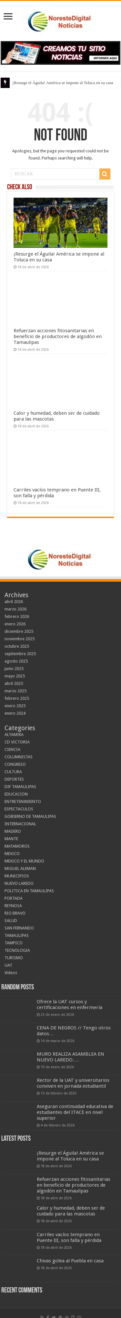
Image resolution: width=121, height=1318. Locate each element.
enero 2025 (15, 705)
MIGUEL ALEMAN (20, 868)
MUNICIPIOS (17, 875)
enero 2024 (15, 713)
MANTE (11, 838)
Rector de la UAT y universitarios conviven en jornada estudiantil (73, 1083)
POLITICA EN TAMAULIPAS (29, 890)
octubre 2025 (17, 646)
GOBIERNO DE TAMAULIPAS (30, 816)
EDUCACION (16, 794)
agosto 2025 (16, 661)
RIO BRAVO (15, 913)
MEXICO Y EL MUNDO (24, 861)
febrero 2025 (17, 698)
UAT (8, 965)
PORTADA (14, 898)
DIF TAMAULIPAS (20, 786)
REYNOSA (13, 905)
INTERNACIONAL (20, 823)
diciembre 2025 (19, 631)
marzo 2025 (15, 690)
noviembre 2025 (20, 638)
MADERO (13, 831)
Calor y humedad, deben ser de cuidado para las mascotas (71, 1211)
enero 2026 (15, 623)
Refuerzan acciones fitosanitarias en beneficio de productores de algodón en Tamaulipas (58, 336)
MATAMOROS (17, 846)
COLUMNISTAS (19, 756)
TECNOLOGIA (17, 950)
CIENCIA (12, 749)
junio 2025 (14, 668)
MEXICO (12, 853)
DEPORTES (14, 779)
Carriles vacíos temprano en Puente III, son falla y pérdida (69, 1237)
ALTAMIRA (14, 734)
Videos (11, 972)
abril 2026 (14, 601)
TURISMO (14, 957)
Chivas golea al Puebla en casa (70, 1261)
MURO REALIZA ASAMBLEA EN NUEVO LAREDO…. (70, 1057)
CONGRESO (15, 764)
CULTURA (13, 771)
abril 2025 (14, 683)
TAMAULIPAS (17, 935)
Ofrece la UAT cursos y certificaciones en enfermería (69, 1004)
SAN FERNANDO (19, 928)
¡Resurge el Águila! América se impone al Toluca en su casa (62, 82)
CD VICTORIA (17, 742)
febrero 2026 (17, 616)
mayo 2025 (15, 676)
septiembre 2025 (20, 653)
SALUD (11, 920)
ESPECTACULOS (19, 809)
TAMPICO (14, 942)
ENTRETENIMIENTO (23, 801)
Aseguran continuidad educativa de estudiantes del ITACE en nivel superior (75, 1112)
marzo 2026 (15, 609)
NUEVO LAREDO (19, 883)
